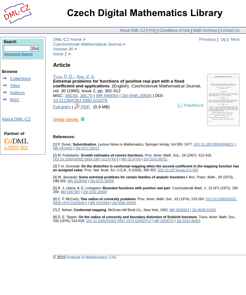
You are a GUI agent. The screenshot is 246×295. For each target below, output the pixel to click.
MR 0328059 (77, 181)
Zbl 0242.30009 (95, 192)
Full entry (62, 106)
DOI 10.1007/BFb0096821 (214, 144)
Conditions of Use (174, 30)
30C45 (71, 95)
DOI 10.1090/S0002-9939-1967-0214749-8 (85, 159)
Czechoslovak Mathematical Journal (87, 44)
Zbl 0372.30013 (87, 148)
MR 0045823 (179, 210)
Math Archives (205, 30)
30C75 (86, 95)
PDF (86, 106)
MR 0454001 (63, 148)
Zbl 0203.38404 (188, 221)
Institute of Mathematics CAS (91, 257)
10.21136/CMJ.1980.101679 (80, 100)
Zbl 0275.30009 (102, 181)
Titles (15, 85)
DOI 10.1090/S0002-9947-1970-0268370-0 (118, 221)
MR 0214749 (131, 159)
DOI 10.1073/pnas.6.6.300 (178, 170)
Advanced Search (18, 54)
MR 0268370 (164, 221)
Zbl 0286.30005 (124, 203)
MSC (15, 99)
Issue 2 (60, 53)
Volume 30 (63, 49)
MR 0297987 (70, 192)
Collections (20, 78)
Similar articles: (66, 119)
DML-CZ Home (67, 39)
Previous (207, 39)
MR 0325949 (99, 203)
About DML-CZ (132, 30)
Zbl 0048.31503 (204, 210)
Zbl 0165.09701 (156, 159)
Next (235, 39)
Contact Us (230, 30)
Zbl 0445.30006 (137, 95)
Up (223, 39)
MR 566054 (107, 95)
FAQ (152, 30)
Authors (17, 92)
